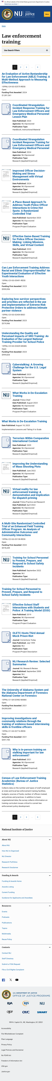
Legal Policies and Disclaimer (12, 1050)
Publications (7, 923)
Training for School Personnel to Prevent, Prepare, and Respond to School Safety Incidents (30, 562)
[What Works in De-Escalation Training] (6, 395)
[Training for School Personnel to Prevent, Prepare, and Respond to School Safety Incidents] (6, 560)
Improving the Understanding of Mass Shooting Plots (30, 465)
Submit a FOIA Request (11, 964)
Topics (4, 928)
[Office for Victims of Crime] (26, 1013)
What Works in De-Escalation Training (30, 394)
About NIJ (6, 845)
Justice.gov (5, 1072)
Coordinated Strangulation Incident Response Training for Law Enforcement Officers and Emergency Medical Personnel (31, 144)
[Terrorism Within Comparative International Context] (6, 447)
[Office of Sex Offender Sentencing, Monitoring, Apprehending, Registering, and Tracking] (42, 1013)
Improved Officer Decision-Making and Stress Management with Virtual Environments (29, 175)
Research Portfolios (9, 862)
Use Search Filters (12, 50)
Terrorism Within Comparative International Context (31, 440)
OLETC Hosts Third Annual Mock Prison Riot (28, 634)
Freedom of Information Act (11, 1061)
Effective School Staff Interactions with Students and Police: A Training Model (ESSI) (31, 607)
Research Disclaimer (10, 867)
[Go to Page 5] (37, 67)
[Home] (24, 14)
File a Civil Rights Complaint (13, 970)
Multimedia (6, 934)
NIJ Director (6, 856)
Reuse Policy (7, 939)
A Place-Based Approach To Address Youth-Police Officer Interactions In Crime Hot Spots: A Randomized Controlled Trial (30, 207)
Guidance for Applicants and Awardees (17, 898)
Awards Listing (8, 887)
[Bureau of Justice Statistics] (26, 1006)
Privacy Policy (6, 1045)
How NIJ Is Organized (10, 851)
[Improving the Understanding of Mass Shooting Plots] (6, 468)
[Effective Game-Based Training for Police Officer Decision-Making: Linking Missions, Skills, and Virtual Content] (6, 239)
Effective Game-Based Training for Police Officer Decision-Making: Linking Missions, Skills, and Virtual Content (31, 241)
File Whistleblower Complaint (12, 1034)
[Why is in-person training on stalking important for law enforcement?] (6, 759)
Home (4, 26)
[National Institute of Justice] (42, 1005)
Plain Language (7, 1039)
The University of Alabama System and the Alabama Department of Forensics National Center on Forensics (25, 692)
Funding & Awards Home (11, 881)
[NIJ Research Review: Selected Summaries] (6, 670)
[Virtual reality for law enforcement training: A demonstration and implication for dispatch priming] (6, 492)
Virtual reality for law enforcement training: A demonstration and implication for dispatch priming (31, 494)
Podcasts (5, 917)
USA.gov (4, 1066)
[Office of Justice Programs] (7, 14)
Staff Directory (7, 958)
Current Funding (8, 892)
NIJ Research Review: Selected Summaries (31, 663)
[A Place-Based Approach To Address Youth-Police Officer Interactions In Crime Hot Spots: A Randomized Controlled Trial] (6, 207)
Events (4, 912)
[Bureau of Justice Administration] (10, 1005)
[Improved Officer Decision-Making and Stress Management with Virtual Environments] (6, 175)
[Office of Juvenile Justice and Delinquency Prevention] (10, 1014)
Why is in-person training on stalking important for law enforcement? (29, 752)
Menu (47, 14)
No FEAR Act (6, 1055)
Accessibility (6, 1028)
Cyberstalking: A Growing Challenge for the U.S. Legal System (29, 367)
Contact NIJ (6, 953)
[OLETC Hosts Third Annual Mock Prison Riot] (6, 642)
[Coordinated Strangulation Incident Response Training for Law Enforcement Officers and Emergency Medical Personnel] (6, 148)
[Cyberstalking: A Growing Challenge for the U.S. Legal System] (6, 373)
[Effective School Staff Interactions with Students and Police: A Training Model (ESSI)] (6, 609)
